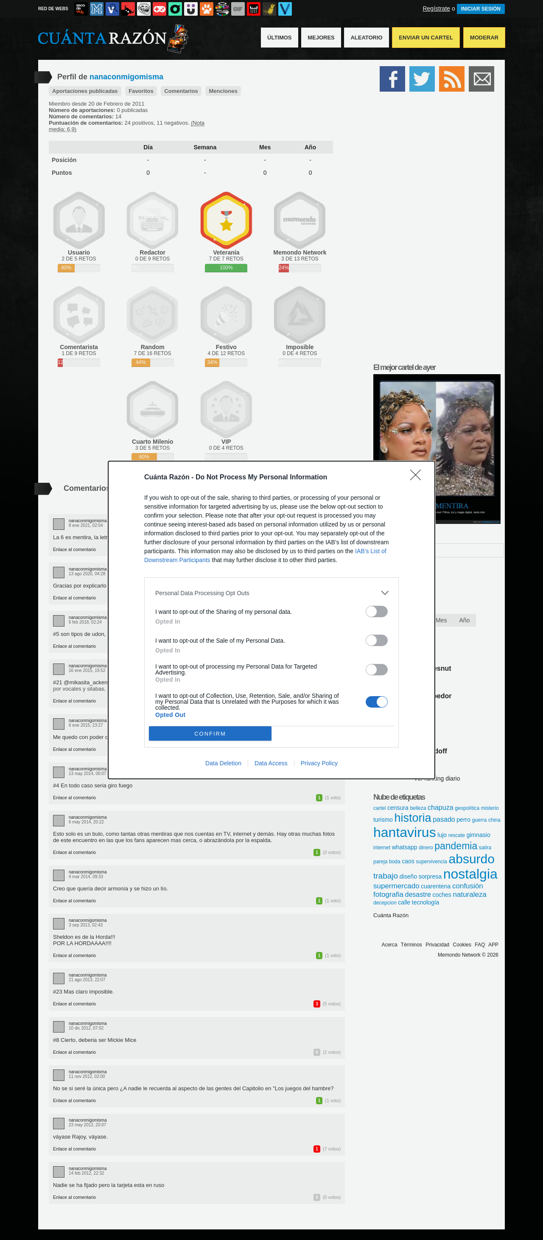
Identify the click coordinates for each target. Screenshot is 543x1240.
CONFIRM (210, 733)
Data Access (271, 763)
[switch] (377, 611)
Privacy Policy (319, 763)
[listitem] (271, 592)
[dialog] (271, 620)
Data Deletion (223, 763)
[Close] (418, 478)
